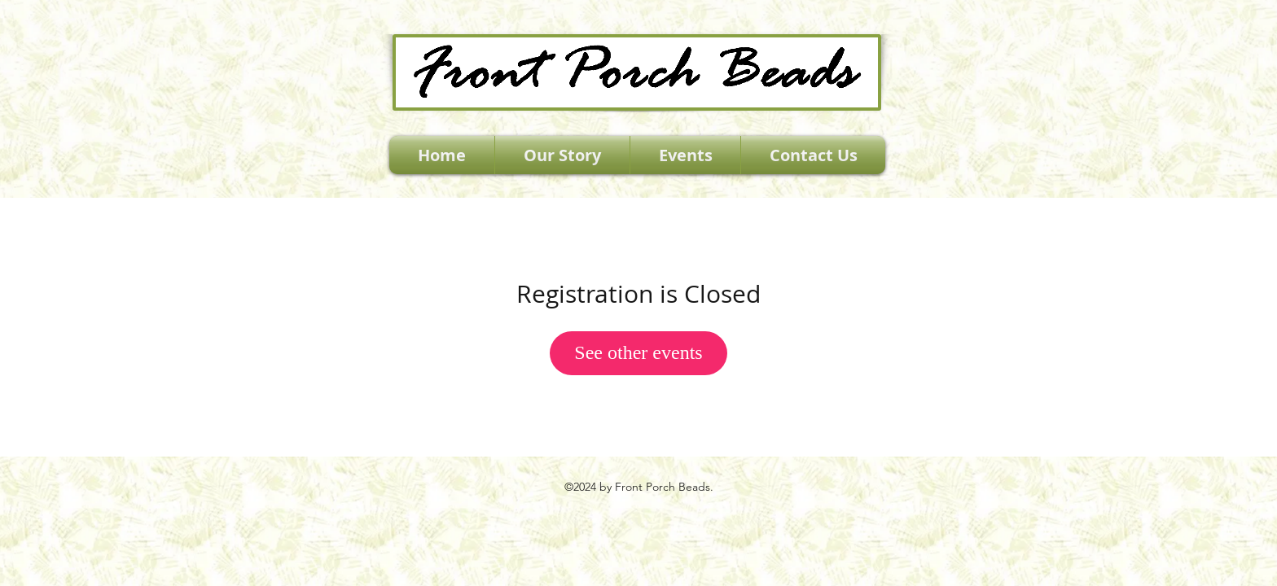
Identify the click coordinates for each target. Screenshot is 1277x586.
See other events (638, 352)
